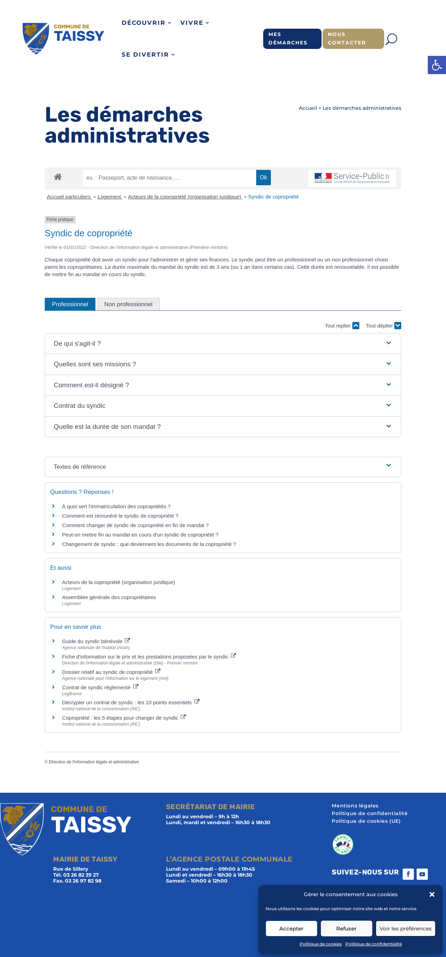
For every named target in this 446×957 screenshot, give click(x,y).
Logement (110, 197)
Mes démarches (288, 38)
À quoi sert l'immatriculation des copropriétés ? (116, 506)
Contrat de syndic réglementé (100, 687)
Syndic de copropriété (273, 197)
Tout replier (342, 325)
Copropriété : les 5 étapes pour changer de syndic (124, 718)
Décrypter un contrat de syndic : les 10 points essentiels (131, 702)
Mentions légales (355, 806)
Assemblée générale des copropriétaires (109, 597)
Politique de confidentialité (373, 944)
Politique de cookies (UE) (366, 821)
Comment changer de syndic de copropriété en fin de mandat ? (135, 525)
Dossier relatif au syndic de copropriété (111, 672)
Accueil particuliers (69, 197)
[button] (437, 65)
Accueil (308, 108)
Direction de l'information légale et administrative (94, 762)
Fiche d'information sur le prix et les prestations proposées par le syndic (149, 657)
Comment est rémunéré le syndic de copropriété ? (120, 516)
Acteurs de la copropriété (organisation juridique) (185, 197)
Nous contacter (347, 38)
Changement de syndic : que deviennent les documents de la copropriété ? (149, 544)
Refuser (346, 928)
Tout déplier (384, 325)
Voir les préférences (406, 928)
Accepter (291, 928)
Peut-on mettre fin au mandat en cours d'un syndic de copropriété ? (140, 535)
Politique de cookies (321, 944)
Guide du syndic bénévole (96, 641)
